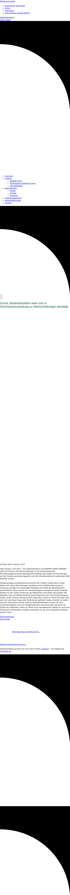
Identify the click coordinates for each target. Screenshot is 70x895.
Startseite (9, 176)
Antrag (13, 190)
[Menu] (1, 297)
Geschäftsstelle (16, 185)
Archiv (7, 8)
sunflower (45, 649)
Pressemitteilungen (13, 200)
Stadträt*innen (16, 181)
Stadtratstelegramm (13, 198)
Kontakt (8, 203)
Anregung (14, 195)
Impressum (9, 10)
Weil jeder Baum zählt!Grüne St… (20, 631)
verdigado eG (5, 651)
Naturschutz (5, 619)
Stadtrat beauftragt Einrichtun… (19, 644)
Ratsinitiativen (11, 188)
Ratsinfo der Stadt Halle (15, 5)
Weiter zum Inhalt (7, 1)
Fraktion (8, 178)
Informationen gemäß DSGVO (17, 13)
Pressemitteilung (7, 616)
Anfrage (13, 193)
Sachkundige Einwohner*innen (22, 183)
